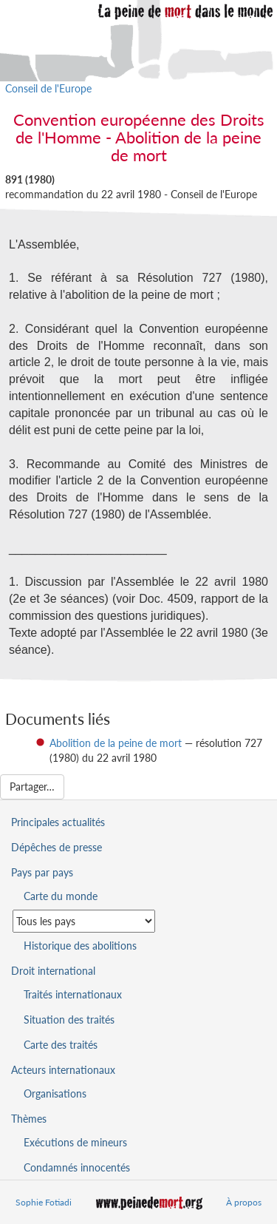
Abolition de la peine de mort (115, 743)
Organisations (55, 1093)
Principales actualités (58, 822)
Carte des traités (61, 1044)
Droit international (53, 970)
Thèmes (29, 1118)
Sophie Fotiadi (44, 1202)
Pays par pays (42, 872)
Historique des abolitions (80, 945)
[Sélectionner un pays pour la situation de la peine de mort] (84, 921)
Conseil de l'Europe (48, 88)
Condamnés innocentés (77, 1167)
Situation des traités (69, 1019)
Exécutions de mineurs (75, 1142)
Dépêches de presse (56, 847)
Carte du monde (61, 896)
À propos (243, 1202)
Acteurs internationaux (63, 1070)
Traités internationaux (73, 994)
